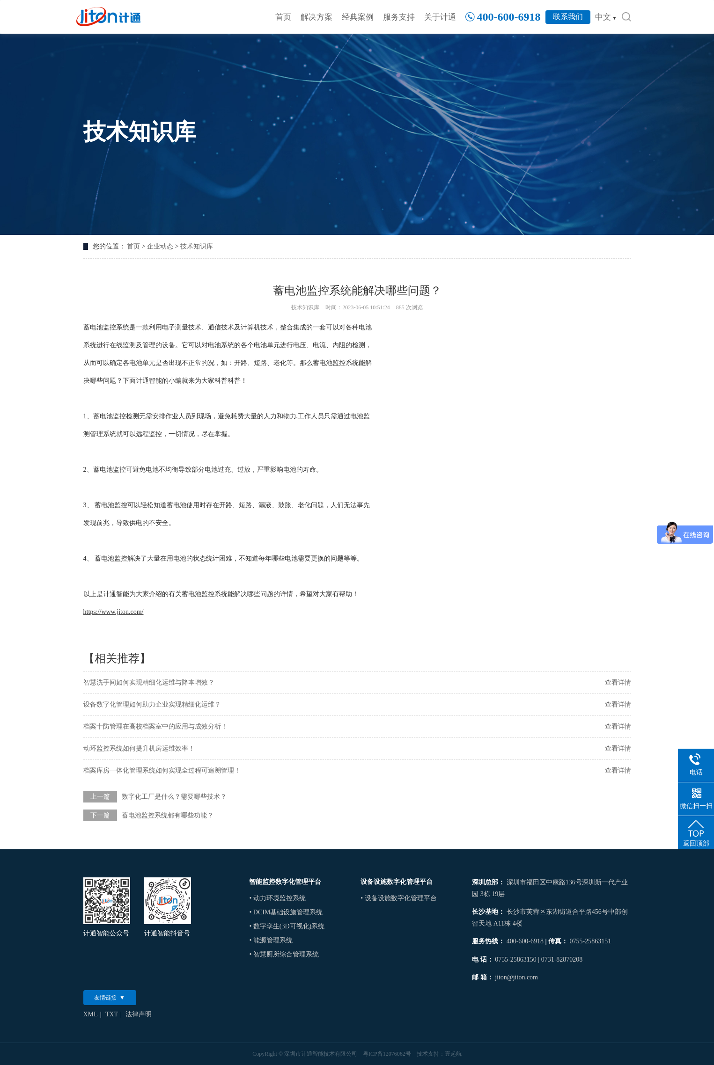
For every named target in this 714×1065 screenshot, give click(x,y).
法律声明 (138, 1014)
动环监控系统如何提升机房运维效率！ (139, 748)
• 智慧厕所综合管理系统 (283, 954)
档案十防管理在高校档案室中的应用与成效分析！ (155, 726)
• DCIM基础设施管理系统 (286, 912)
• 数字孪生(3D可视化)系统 (286, 926)
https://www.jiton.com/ (113, 611)
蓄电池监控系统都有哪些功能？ (167, 815)
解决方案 (316, 17)
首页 (283, 17)
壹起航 (453, 1053)
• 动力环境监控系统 (277, 898)
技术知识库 (196, 246)
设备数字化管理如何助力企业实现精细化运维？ (152, 704)
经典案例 (358, 17)
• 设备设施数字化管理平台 (398, 898)
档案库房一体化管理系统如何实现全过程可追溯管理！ (162, 770)
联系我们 (568, 17)
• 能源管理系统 (270, 940)
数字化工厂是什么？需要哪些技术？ (174, 796)
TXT (111, 1014)
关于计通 (440, 17)
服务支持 (399, 17)
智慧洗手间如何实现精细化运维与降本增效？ (148, 682)
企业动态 (160, 246)
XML (90, 1014)
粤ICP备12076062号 (387, 1053)
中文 (606, 17)
